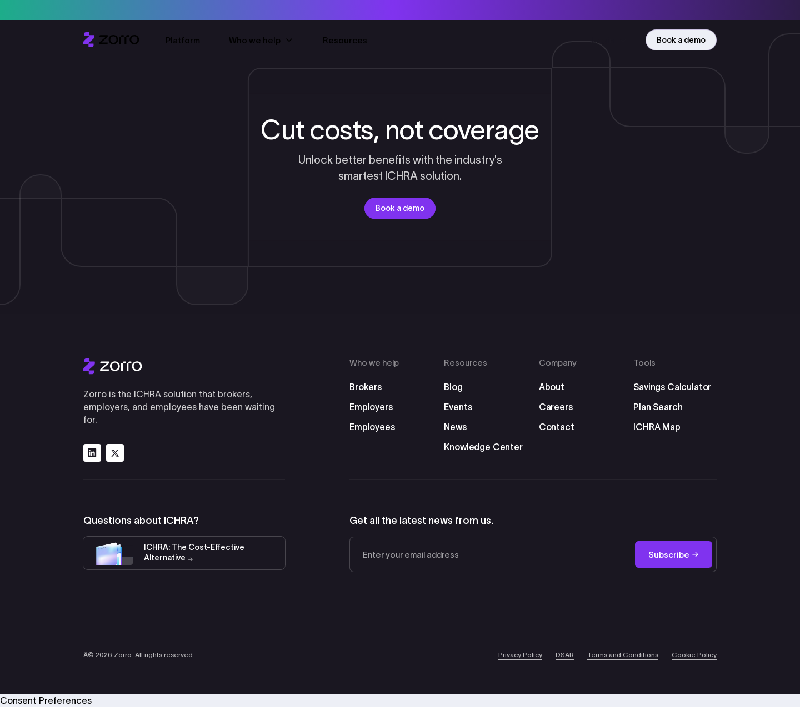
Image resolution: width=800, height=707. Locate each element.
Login (609, 40)
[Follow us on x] (115, 453)
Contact (556, 426)
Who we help (261, 41)
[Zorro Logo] (184, 366)
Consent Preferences (46, 700)
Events (458, 406)
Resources (345, 41)
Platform (182, 41)
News (455, 426)
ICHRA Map (657, 426)
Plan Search (657, 406)
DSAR (565, 655)
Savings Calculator (672, 386)
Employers (371, 406)
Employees (372, 426)
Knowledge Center (483, 446)
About (551, 386)
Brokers (365, 386)
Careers (556, 406)
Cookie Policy (694, 655)
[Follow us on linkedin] (92, 453)
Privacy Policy (520, 655)
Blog (453, 386)
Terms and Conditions (622, 655)
